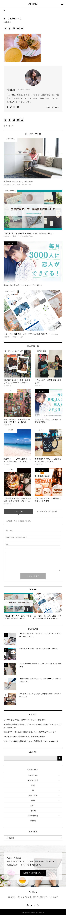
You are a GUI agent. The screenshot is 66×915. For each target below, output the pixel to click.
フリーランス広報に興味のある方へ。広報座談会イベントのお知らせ (31, 741)
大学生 (33, 806)
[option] (18, 606)
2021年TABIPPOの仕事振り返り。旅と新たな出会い (24, 737)
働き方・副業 (33, 780)
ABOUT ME (33, 775)
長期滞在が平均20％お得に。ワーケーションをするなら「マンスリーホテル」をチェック (33, 726)
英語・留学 (33, 796)
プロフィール (51, 107)
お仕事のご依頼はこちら (33, 873)
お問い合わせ (33, 816)
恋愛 (33, 785)
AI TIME (33, 3)
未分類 (33, 821)
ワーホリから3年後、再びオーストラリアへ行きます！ (25, 720)
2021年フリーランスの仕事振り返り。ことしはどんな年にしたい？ (30, 732)
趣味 (33, 801)
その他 (33, 811)
